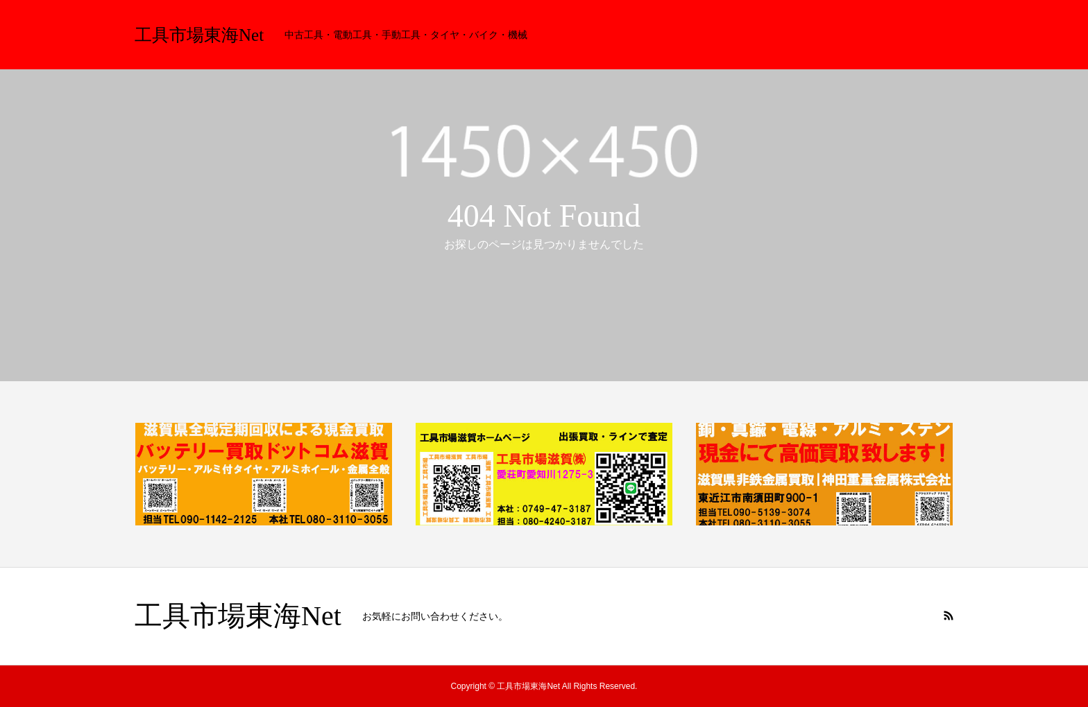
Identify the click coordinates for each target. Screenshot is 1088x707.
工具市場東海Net (199, 35)
